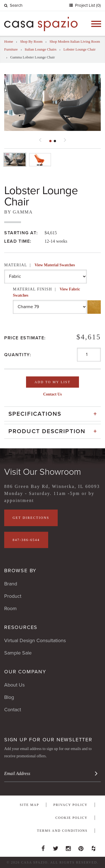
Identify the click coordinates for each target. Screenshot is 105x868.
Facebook (43, 847)
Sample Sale (18, 653)
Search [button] (13, 5)
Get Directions (31, 518)
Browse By (20, 570)
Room (10, 608)
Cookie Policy (71, 818)
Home (8, 41)
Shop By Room (31, 41)
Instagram (68, 847)
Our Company (25, 672)
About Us (14, 685)
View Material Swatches (54, 265)
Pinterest (81, 847)
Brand (10, 584)
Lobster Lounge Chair (79, 49)
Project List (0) (87, 5)
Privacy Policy (70, 805)
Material (39, 265)
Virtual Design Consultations (35, 640)
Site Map (29, 805)
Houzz (93, 847)
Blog (9, 697)
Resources (21, 627)
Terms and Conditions (62, 831)
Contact (12, 709)
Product (12, 596)
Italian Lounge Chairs (40, 49)
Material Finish (46, 292)
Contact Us (52, 394)
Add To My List (52, 382)
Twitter (56, 847)
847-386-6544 (26, 540)
